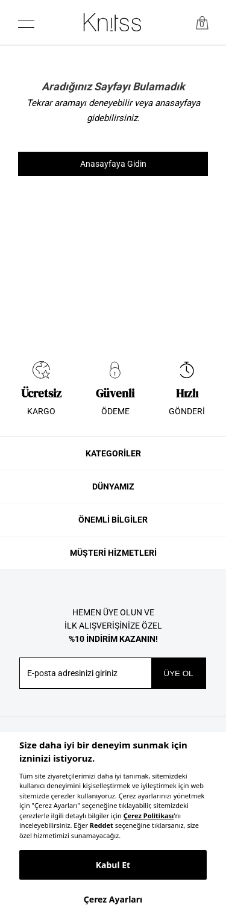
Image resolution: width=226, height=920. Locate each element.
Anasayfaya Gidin (113, 164)
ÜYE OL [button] (178, 673)
